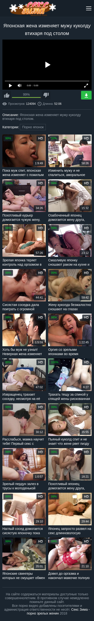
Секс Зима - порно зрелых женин (58, 611)
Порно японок (33, 127)
